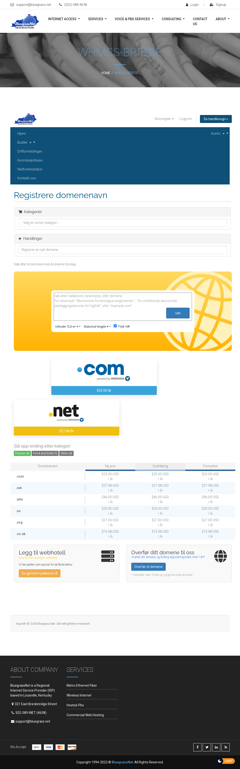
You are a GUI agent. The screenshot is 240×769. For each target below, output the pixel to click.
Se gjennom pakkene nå (39, 573)
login (192, 5)
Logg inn (185, 119)
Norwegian (164, 119)
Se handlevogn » (216, 119)
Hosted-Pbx (75, 705)
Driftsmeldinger (29, 151)
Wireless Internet (79, 695)
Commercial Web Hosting (85, 715)
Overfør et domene (148, 567)
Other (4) (66, 453)
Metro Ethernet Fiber (82, 685)
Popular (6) (22, 453)
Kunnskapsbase (30, 160)
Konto (218, 133)
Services (96, 19)
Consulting (172, 19)
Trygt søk (122, 326)
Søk (177, 313)
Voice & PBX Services (133, 19)
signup (218, 5)
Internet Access (62, 19)
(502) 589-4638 (73, 5)
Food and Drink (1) (45, 453)
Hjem (21, 133)
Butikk (24, 142)
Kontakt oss (26, 178)
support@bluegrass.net (31, 5)
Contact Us (200, 21)
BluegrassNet (122, 762)
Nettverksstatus (29, 169)
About (221, 19)
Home (105, 73)
